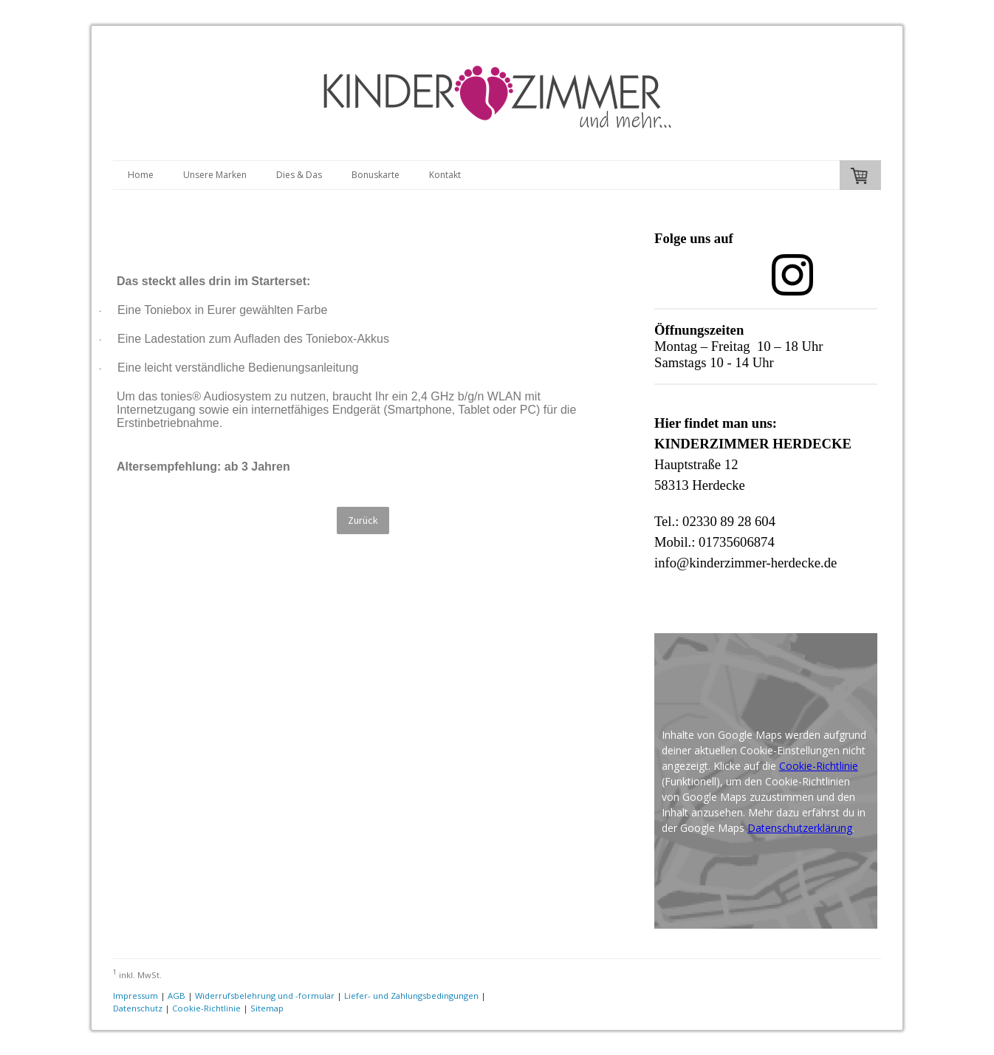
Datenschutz (137, 1008)
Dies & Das (299, 174)
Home (141, 174)
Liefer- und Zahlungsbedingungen (411, 995)
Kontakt (445, 174)
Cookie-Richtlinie (818, 766)
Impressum (135, 995)
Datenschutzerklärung (799, 828)
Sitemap (267, 1008)
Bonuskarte (376, 174)
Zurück (363, 520)
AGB (176, 995)
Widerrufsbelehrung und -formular (265, 995)
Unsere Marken (215, 174)
